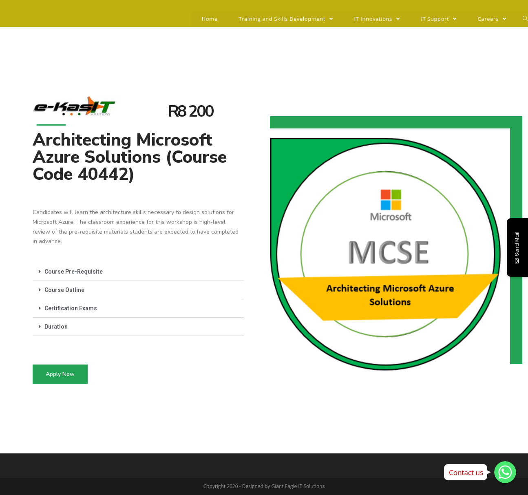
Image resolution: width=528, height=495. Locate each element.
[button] (60, 374)
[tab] (138, 272)
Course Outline (64, 290)
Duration (56, 326)
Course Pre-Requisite (73, 271)
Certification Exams (70, 308)
